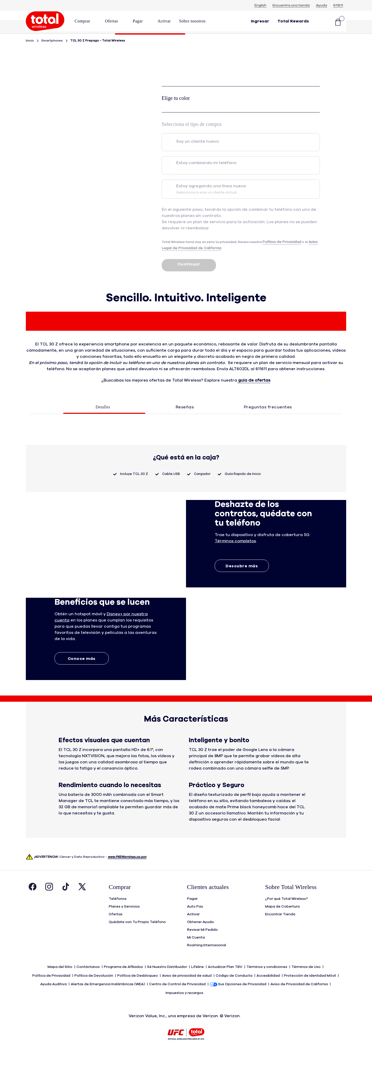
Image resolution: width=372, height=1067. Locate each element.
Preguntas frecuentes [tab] (268, 421)
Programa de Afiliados (124, 981)
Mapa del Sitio (60, 981)
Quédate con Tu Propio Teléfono (137, 936)
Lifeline (198, 981)
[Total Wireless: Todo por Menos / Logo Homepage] (45, 22)
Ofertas (115, 928)
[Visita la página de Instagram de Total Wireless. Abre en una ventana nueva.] (49, 902)
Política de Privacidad (51, 989)
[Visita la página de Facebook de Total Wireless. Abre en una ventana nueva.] (32, 902)
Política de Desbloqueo (138, 989)
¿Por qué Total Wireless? (286, 913)
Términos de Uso (306, 981)
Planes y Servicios (124, 921)
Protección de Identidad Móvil (310, 989)
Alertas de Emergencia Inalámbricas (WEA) (108, 996)
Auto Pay (195, 921)
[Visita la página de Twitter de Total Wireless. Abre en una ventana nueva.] (82, 902)
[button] (86, 21)
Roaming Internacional (206, 959)
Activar (193, 928)
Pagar (192, 913)
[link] (164, 21)
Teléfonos (118, 913)
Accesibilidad (269, 989)
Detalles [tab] (103, 421)
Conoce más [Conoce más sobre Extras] (82, 673)
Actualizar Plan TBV (225, 981)
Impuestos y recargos (185, 1004)
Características (320, 42)
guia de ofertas (253, 394)
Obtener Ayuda (200, 936)
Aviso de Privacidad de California (299, 996)
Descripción (150, 42)
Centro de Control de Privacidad (177, 996)
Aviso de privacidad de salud (187, 989)
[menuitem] (86, 23)
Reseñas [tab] (185, 421)
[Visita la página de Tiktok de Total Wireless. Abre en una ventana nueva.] (65, 902)
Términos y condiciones (267, 981)
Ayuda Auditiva (53, 996)
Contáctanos (88, 981)
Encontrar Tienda (280, 928)
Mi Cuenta (196, 951)
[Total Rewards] (293, 23)
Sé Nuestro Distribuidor (167, 981)
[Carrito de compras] (338, 23)
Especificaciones (235, 42)
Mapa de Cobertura (282, 921)
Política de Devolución (94, 989)
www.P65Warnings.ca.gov (127, 870)
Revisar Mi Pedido (202, 944)
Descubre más (242, 580)
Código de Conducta (234, 989)
